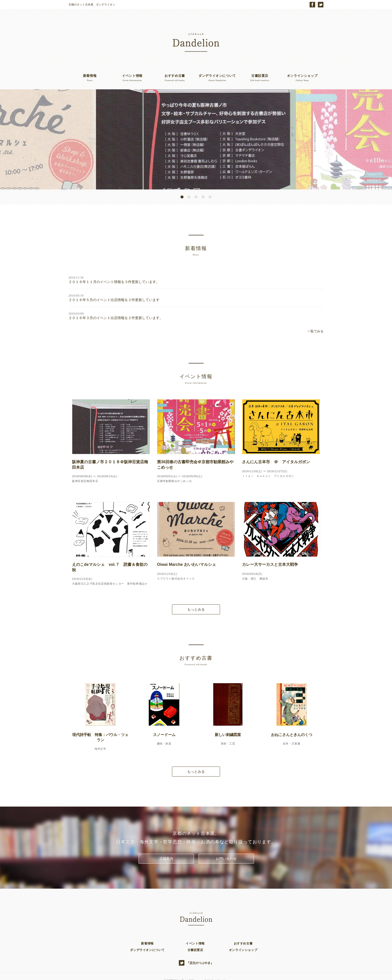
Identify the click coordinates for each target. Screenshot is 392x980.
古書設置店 (195, 936)
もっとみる (196, 596)
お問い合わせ (226, 845)
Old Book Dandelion (219, 967)
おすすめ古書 (243, 930)
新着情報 (147, 930)
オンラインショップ (243, 936)
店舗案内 (166, 845)
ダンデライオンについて (147, 936)
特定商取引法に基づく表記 (177, 967)
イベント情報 (195, 930)
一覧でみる (315, 318)
